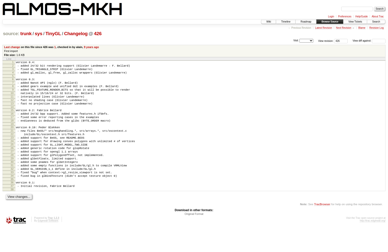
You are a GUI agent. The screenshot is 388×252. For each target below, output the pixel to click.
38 (12, 213)
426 (98, 33)
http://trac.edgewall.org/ (373, 245)
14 (12, 115)
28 (12, 172)
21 (12, 143)
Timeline (285, 21)
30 (12, 181)
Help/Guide (361, 16)
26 (12, 164)
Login (331, 16)
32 (12, 189)
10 (12, 99)
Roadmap (306, 21)
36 (12, 205)
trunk (26, 33)
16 (12, 123)
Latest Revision (323, 27)
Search (376, 21)
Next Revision (343, 27)
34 (12, 198)
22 (12, 147)
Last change (12, 47)
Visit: (296, 40)
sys (38, 33)
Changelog (76, 33)
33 (12, 193)
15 (12, 119)
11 (12, 103)
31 (12, 185)
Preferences (344, 16)
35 (12, 202)
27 (12, 168)
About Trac (378, 16)
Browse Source (329, 21)
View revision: (326, 40)
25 (12, 160)
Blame (361, 27)
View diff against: (369, 40)
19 (12, 135)
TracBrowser (322, 228)
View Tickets (355, 21)
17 (12, 127)
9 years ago (91, 47)
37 (12, 209)
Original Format (194, 238)
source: (11, 33)
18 (12, 131)
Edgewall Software (48, 245)
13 (12, 111)
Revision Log (376, 27)
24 (12, 155)
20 (12, 139)
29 (12, 177)
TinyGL (53, 33)
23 (12, 151)
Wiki (268, 21)
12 (12, 107)
